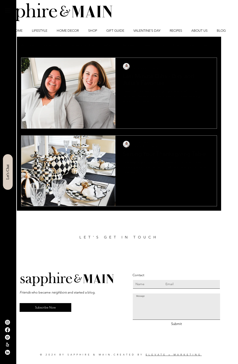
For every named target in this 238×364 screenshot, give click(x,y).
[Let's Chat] (8, 172)
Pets (191, 45)
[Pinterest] (7, 337)
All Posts (27, 45)
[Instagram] (7, 322)
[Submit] (176, 324)
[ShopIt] (7, 344)
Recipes (128, 45)
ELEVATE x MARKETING (174, 354)
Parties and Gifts (82, 45)
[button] (8, 10)
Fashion (108, 45)
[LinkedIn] (7, 352)
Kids (176, 45)
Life (161, 45)
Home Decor (51, 45)
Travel (146, 45)
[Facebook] (7, 329)
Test (205, 45)
